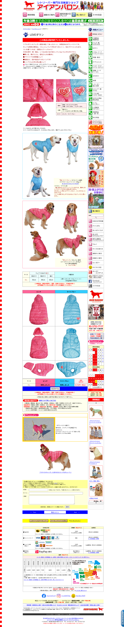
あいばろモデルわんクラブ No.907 (70, 183)
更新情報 (29, 606)
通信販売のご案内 (36, 606)
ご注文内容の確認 (84, 606)
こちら (55, 483)
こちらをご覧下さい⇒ (81, 592)
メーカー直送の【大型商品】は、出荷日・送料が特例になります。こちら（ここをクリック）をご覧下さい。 (63, 558)
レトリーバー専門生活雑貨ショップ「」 (63, 621)
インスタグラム (63, 597)
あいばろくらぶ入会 (62, 606)
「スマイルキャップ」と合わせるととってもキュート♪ (55, 458)
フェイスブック (48, 597)
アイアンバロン (27, 29)
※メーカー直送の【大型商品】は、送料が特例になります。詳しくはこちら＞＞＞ (44, 581)
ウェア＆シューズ (36, 29)
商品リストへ (55, 514)
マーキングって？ (75, 522)
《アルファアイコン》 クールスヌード (96, 461)
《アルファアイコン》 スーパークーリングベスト (96, 421)
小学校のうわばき (96, 497)
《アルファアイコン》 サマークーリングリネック (96, 442)
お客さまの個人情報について (49, 606)
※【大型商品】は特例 (93, 540)
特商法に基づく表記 (95, 606)
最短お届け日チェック (73, 606)
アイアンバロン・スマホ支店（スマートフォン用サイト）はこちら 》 (63, 616)
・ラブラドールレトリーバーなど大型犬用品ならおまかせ (63, 620)
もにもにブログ (78, 597)
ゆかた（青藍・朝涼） (96, 480)
